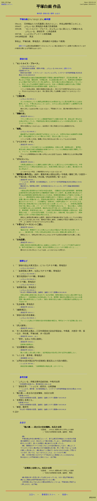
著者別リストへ (6, 4)
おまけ (57, 13)
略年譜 (39, 13)
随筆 (52, 13)
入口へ (32, 494)
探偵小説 (46, 13)
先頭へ (65, 494)
